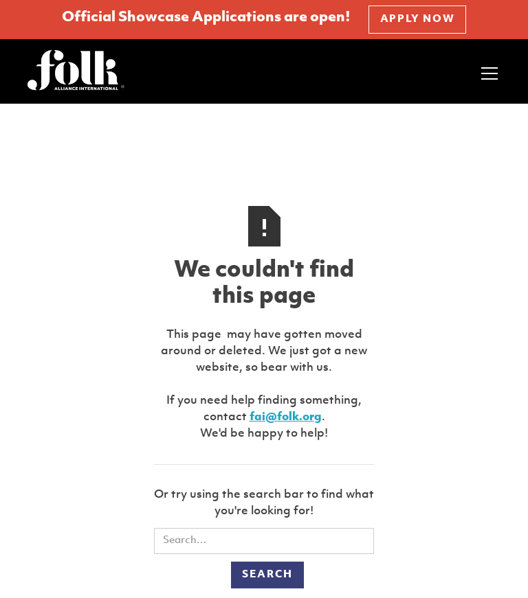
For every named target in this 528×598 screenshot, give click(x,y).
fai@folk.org (286, 417)
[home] (76, 71)
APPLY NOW (417, 19)
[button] (486, 71)
